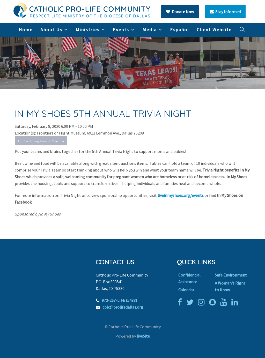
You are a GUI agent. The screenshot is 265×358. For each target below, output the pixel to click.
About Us (51, 30)
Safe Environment (231, 275)
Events (121, 30)
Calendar (186, 289)
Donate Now (180, 11)
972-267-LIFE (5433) (119, 300)
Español (179, 30)
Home (26, 30)
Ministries (88, 30)
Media (149, 30)
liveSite (143, 336)
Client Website (214, 30)
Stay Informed (225, 11)
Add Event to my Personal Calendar (41, 141)
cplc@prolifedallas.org (122, 307)
